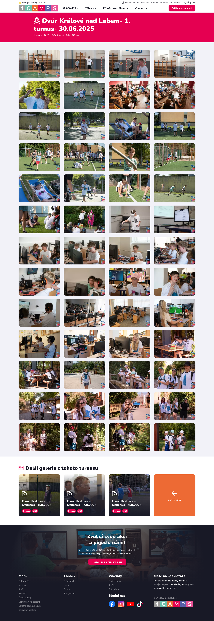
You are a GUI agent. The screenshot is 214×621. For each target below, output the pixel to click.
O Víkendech (115, 581)
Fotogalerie (69, 593)
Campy (67, 589)
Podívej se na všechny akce (107, 561)
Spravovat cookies (27, 610)
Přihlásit (145, 2)
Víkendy (141, 8)
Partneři (22, 593)
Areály (22, 589)
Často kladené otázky (161, 2)
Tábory (91, 8)
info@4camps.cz (162, 584)
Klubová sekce (130, 2)
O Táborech (69, 581)
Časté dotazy (25, 597)
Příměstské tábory (115, 8)
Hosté (66, 585)
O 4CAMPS (71, 8)
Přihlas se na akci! (182, 8)
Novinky (22, 585)
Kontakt (177, 2)
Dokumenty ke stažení (29, 602)
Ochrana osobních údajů (30, 606)
